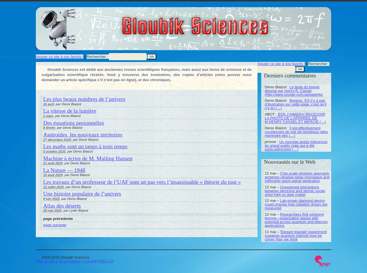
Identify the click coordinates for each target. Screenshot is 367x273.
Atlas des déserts (62, 206)
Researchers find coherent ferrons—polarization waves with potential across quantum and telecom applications (296, 220)
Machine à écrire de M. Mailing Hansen (87, 158)
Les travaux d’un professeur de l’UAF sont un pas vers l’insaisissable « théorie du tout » (142, 182)
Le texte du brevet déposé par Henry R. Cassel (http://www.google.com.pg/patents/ (294, 91)
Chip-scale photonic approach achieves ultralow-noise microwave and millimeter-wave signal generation (297, 177)
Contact (89, 261)
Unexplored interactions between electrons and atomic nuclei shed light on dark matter (295, 191)
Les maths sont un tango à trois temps (85, 146)
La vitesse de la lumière (69, 111)
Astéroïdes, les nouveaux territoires (82, 135)
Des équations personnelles (73, 123)
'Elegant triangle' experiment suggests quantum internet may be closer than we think (296, 235)
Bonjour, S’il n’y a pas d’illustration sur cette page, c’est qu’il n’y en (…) (295, 104)
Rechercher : (97, 56)
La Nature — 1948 (64, 170)
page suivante (55, 225)
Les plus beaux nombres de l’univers (84, 99)
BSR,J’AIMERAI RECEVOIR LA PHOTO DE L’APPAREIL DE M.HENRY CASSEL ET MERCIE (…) (295, 118)
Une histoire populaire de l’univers (82, 194)
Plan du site (45, 261)
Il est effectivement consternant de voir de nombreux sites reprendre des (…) (296, 132)
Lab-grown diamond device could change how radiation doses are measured (296, 204)
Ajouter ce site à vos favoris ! (59, 56)
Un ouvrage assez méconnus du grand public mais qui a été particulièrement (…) (296, 145)
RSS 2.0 (106, 261)
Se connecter (69, 261)
